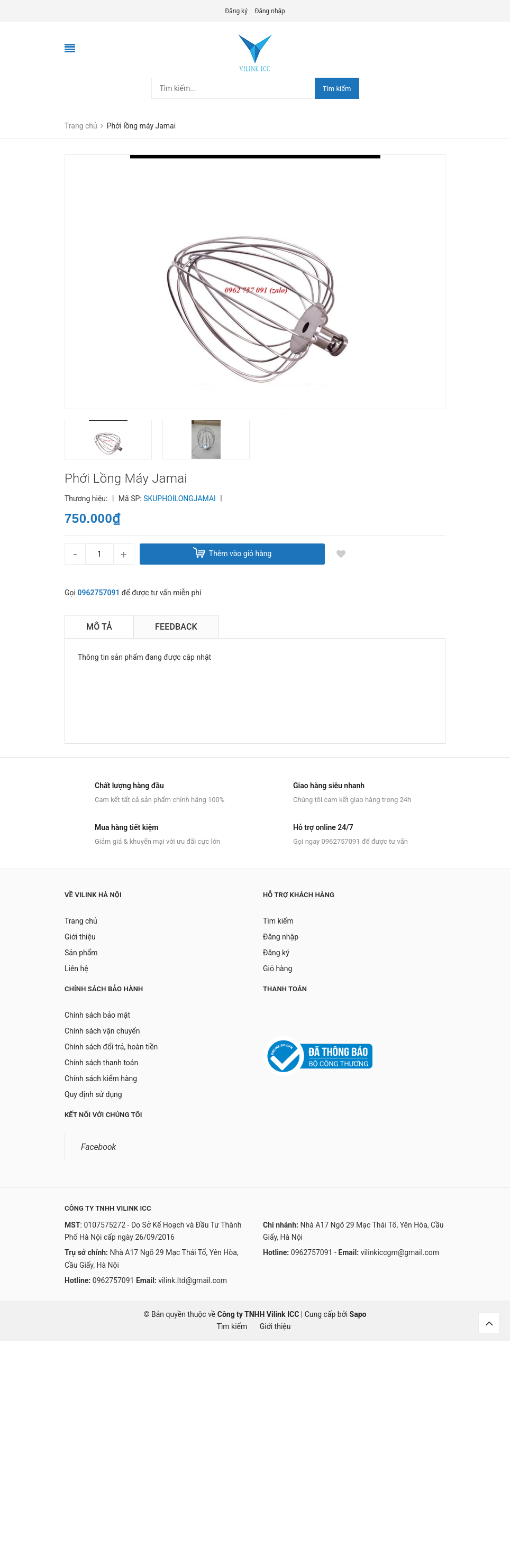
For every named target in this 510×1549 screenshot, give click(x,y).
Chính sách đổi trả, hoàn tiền (111, 1047)
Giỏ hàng (277, 968)
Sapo (358, 1314)
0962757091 (98, 592)
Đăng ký (236, 11)
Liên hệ (76, 968)
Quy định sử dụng (93, 1094)
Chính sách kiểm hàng (101, 1078)
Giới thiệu (80, 937)
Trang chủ (81, 921)
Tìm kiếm (337, 89)
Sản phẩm (81, 952)
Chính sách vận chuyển (102, 1031)
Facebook (98, 1147)
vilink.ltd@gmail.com (192, 1280)
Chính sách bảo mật (97, 1015)
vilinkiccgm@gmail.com (400, 1252)
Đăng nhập (269, 11)
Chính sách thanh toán (101, 1062)
